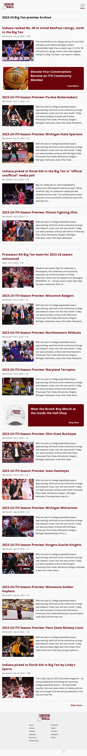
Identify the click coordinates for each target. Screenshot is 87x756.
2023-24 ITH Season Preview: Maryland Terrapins (38, 369)
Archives (32, 731)
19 (22, 263)
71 (28, 179)
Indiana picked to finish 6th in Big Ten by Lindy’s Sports (38, 667)
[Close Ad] (63, 751)
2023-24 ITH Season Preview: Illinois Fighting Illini (39, 212)
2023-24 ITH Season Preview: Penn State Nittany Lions (42, 628)
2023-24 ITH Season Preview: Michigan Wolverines (39, 508)
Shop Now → (75, 422)
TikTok (53, 737)
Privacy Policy (34, 741)
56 (29, 673)
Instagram (54, 734)
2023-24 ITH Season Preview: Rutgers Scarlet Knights (41, 545)
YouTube (54, 731)
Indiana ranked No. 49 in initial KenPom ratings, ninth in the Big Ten (43, 30)
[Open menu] (83, 6)
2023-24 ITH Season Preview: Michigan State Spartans (42, 134)
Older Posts (77, 705)
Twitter (53, 728)
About (31, 725)
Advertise (32, 734)
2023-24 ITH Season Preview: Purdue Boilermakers (40, 97)
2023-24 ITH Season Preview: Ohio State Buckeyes (39, 434)
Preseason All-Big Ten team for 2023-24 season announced (37, 256)
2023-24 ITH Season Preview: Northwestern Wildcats (41, 332)
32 (29, 36)
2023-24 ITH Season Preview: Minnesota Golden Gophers (37, 589)
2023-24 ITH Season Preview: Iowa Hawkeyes (35, 471)
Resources (32, 737)
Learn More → (74, 86)
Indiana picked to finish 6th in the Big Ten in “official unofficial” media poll (42, 173)
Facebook (54, 725)
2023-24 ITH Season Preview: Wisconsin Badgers (38, 295)
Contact (32, 728)
